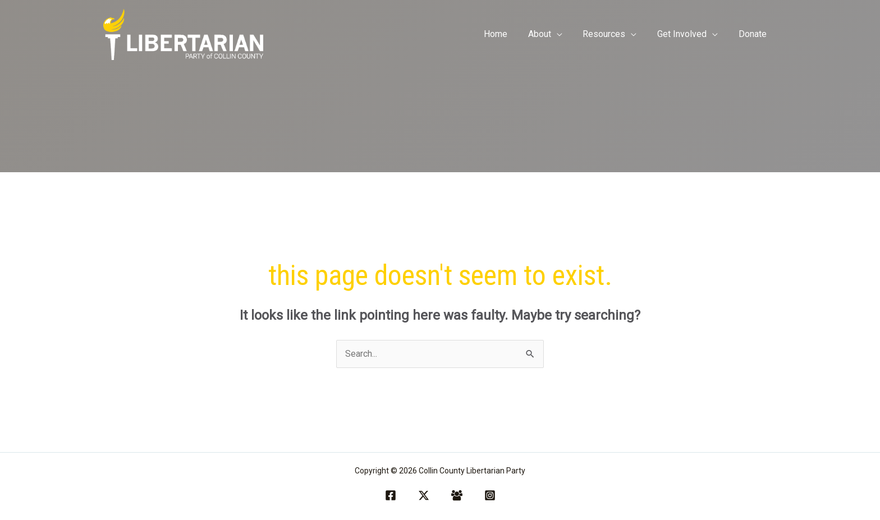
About (548, 34)
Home (507, 34)
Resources (610, 34)
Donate (754, 34)
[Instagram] (490, 495)
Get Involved (686, 34)
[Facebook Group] (456, 495)
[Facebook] (390, 495)
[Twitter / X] (423, 495)
